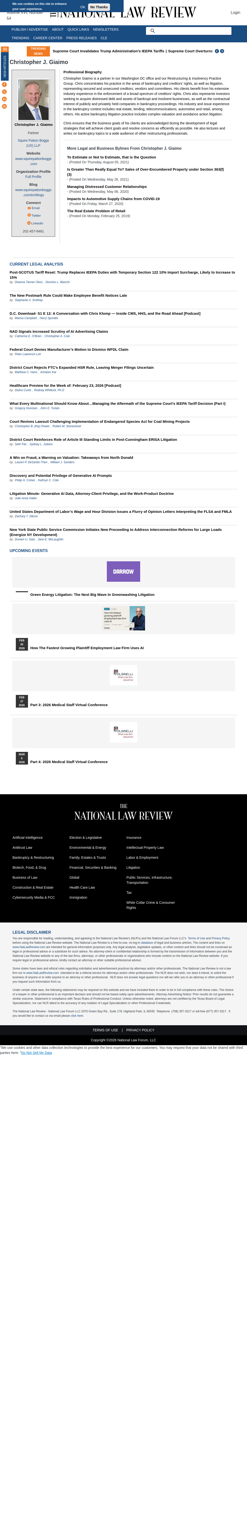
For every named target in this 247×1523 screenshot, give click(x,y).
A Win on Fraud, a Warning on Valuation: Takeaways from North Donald (71, 457)
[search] (194, 31)
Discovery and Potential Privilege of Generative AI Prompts (61, 475)
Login (235, 12)
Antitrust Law (22, 847)
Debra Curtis (23, 390)
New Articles (5, 66)
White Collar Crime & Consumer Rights (151, 905)
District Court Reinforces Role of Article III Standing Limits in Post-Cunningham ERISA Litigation (93, 439)
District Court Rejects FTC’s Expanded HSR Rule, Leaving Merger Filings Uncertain (82, 367)
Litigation (133, 867)
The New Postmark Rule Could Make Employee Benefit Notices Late (68, 295)
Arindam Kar (48, 372)
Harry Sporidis (49, 318)
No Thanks (99, 7)
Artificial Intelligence (28, 838)
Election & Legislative (86, 838)
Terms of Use (196, 938)
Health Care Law (82, 887)
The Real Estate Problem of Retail (96, 211)
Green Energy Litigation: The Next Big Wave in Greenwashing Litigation (92, 595)
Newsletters (106, 29)
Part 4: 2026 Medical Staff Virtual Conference (69, 762)
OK (82, 7)
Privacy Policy (221, 938)
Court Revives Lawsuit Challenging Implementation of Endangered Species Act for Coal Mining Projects (100, 421)
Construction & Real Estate (33, 887)
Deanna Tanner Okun (29, 282)
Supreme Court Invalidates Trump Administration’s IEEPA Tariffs (108, 51)
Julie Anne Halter (26, 498)
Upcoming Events (29, 551)
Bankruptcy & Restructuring (33, 857)
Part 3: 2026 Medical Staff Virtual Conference (69, 705)
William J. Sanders (62, 462)
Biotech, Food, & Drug (29, 867)
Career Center (48, 38)
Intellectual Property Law (145, 847)
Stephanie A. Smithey (29, 300)
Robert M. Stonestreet (67, 426)
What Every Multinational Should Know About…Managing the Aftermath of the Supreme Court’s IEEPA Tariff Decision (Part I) (118, 403)
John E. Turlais (50, 408)
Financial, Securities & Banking (93, 867)
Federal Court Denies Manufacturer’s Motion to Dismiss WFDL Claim (69, 349)
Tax (129, 893)
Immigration (78, 897)
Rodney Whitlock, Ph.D (49, 390)
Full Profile (33, 177)
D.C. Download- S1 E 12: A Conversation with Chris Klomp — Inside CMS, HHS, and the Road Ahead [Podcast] (105, 313)
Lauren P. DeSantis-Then (31, 462)
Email (36, 208)
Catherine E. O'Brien (28, 336)
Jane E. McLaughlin (50, 539)
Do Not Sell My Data (36, 1053)
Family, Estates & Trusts (88, 857)
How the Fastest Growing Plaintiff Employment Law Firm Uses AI (87, 648)
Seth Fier (21, 444)
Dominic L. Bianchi (58, 282)
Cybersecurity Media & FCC (34, 897)
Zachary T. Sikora (26, 516)
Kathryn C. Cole (48, 480)
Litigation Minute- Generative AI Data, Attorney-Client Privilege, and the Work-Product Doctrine (92, 493)
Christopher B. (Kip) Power (32, 426)
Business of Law (25, 877)
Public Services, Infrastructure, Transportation (150, 880)
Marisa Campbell (26, 318)
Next (222, 51)
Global (74, 877)
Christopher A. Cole (57, 336)
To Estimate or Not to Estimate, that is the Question (111, 157)
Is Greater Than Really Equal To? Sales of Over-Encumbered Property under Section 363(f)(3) (145, 171)
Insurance (134, 838)
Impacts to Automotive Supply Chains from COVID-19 (113, 199)
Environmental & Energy (88, 847)
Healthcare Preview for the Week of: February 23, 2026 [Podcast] (65, 385)
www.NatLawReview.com (29, 947)
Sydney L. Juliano (41, 444)
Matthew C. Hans (26, 372)
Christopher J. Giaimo (34, 124)
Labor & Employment (142, 857)
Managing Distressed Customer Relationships (107, 187)
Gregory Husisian (26, 408)
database (147, 942)
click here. (77, 1015)
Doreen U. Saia (25, 539)
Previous (217, 51)
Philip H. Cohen (25, 480)
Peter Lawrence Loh (28, 354)
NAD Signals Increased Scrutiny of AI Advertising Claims (59, 331)
